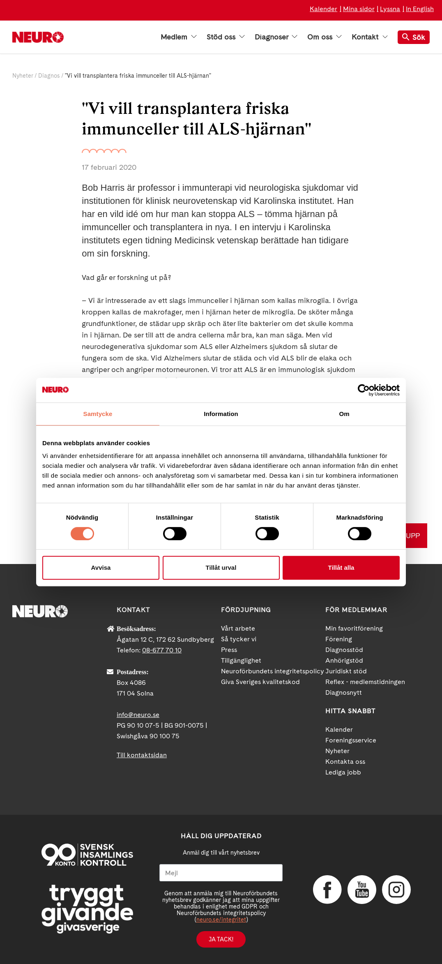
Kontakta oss (345, 761)
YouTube (362, 889)
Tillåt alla (341, 567)
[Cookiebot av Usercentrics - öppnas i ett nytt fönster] (364, 390)
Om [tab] (344, 413)
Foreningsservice (350, 740)
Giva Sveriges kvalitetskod (260, 682)
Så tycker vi (238, 639)
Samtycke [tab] (98, 413)
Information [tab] (221, 413)
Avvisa (101, 567)
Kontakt (370, 37)
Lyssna (390, 9)
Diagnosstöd (344, 650)
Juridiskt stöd (346, 671)
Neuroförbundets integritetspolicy (272, 671)
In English (420, 9)
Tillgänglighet (241, 660)
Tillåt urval (221, 567)
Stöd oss (226, 37)
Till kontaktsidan (142, 755)
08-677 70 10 (162, 650)
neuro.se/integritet (221, 919)
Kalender (323, 9)
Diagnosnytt (343, 692)
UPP (413, 535)
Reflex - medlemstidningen (365, 682)
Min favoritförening (354, 628)
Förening (338, 639)
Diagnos (49, 75)
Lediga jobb (343, 772)
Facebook (327, 889)
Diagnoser (276, 37)
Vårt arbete (238, 628)
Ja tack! (221, 939)
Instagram (396, 889)
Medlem (179, 37)
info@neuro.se (138, 715)
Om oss (324, 37)
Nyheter (22, 75)
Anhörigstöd (344, 660)
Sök (413, 37)
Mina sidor (359, 9)
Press (229, 650)
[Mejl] (221, 872)
